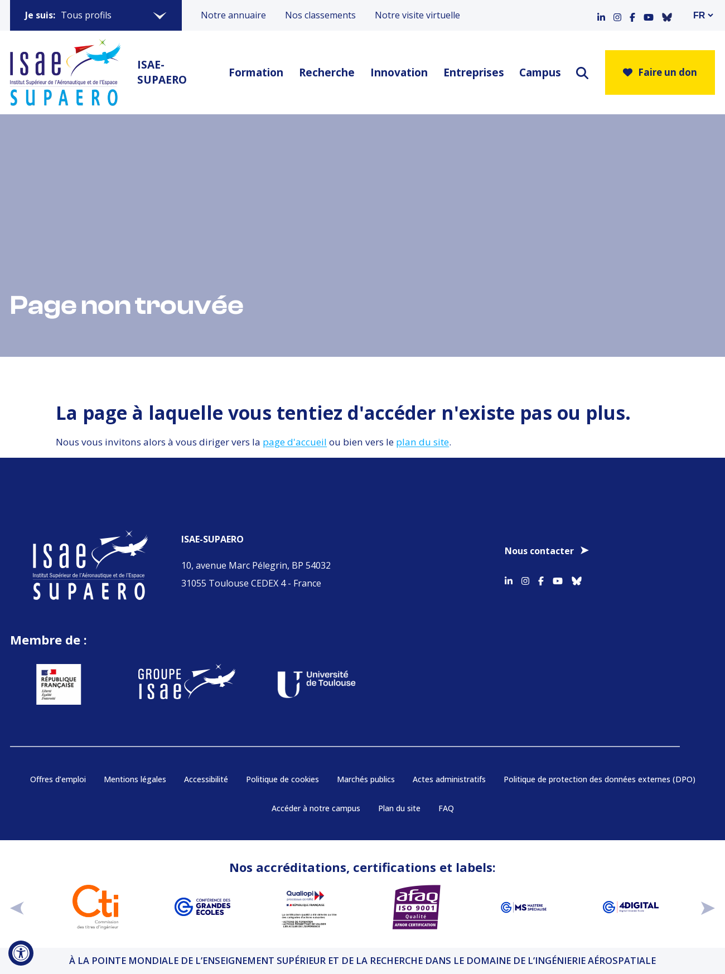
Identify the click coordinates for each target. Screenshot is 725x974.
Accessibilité (206, 779)
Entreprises (472, 72)
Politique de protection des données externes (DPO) (599, 779)
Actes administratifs (449, 779)
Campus (539, 72)
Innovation (397, 72)
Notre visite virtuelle (417, 15)
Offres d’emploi (58, 779)
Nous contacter (539, 551)
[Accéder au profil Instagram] (617, 15)
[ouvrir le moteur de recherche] (582, 72)
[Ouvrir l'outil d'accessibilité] (20, 953)
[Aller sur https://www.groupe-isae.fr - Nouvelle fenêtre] (182, 684)
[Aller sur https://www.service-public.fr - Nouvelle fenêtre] (54, 684)
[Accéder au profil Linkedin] (601, 15)
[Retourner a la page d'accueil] (65, 72)
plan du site (422, 441)
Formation (254, 72)
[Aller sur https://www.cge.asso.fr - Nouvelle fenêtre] (202, 907)
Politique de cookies (282, 779)
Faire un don (660, 72)
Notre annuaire (233, 15)
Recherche (325, 72)
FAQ (446, 808)
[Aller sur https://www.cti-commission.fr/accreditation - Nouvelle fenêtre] (95, 907)
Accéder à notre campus (316, 808)
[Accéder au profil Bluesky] (667, 15)
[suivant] (708, 907)
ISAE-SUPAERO (162, 72)
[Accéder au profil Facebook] (632, 15)
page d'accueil (295, 441)
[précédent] (17, 907)
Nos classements (320, 15)
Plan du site (399, 808)
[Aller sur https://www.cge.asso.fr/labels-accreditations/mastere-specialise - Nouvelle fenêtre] (524, 907)
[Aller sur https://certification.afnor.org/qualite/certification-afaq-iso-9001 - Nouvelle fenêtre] (416, 907)
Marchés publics (366, 779)
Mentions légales (135, 779)
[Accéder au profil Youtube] (649, 15)
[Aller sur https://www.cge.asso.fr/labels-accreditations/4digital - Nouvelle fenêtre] (631, 907)
